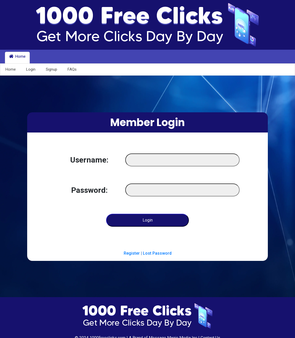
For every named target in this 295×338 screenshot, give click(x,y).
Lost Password (157, 253)
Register (132, 253)
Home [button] (17, 56)
